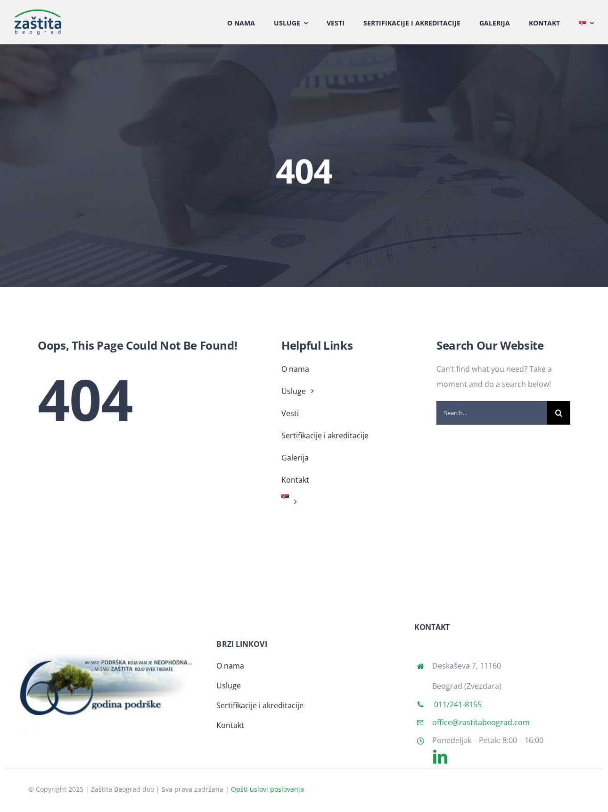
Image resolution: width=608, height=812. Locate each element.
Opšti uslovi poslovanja (267, 789)
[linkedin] (440, 757)
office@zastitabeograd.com (481, 722)
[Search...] (491, 413)
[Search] (558, 413)
